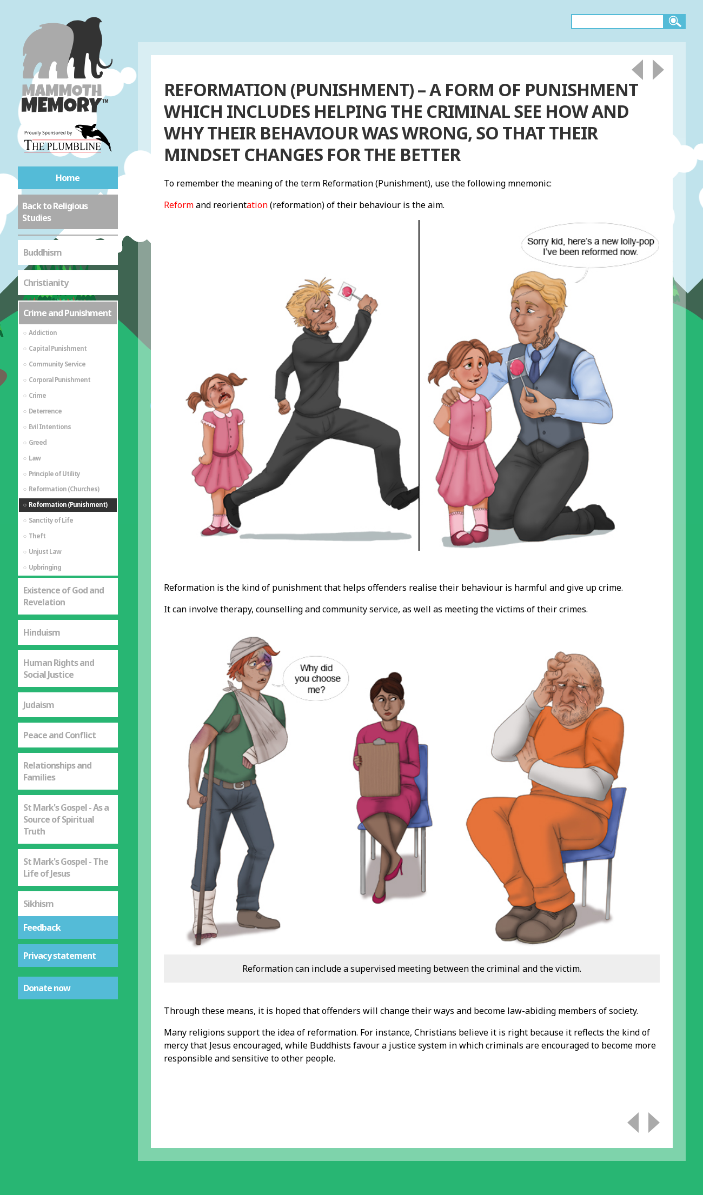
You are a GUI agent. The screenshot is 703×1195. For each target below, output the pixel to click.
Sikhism (38, 904)
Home (67, 178)
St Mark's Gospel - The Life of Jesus (65, 867)
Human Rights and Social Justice (58, 668)
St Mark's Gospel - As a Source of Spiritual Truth (66, 819)
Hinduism (41, 632)
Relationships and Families (57, 771)
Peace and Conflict (59, 735)
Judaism (38, 705)
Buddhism (42, 252)
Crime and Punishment (67, 313)
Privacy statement (59, 956)
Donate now (46, 988)
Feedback (42, 927)
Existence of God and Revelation (63, 596)
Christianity (45, 283)
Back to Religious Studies (55, 212)
